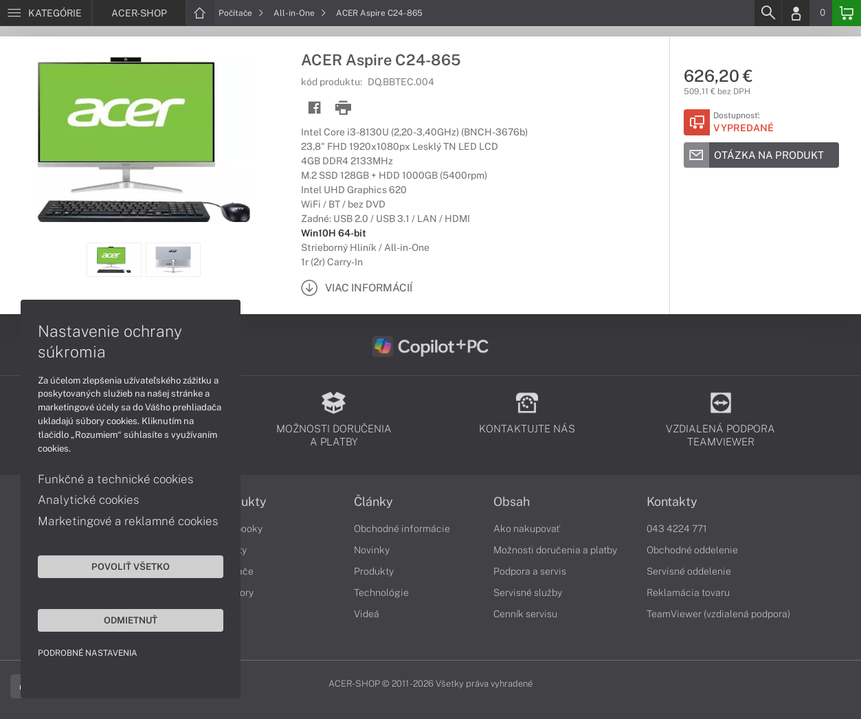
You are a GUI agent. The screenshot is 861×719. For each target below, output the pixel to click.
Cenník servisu (525, 613)
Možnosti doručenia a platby (555, 549)
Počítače (241, 13)
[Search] (767, 13)
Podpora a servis (529, 571)
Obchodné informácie (402, 528)
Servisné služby (527, 592)
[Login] (795, 13)
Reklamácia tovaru (688, 592)
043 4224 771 (677, 528)
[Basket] (846, 13)
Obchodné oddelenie (692, 549)
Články (373, 502)
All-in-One (299, 13)
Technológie (381, 592)
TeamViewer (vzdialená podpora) (718, 613)
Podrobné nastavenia (87, 653)
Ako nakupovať (526, 528)
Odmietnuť (130, 620)
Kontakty (672, 502)
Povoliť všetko (130, 566)
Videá (366, 613)
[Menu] (45, 13)
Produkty (374, 571)
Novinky (372, 549)
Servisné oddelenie (689, 571)
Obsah (511, 502)
